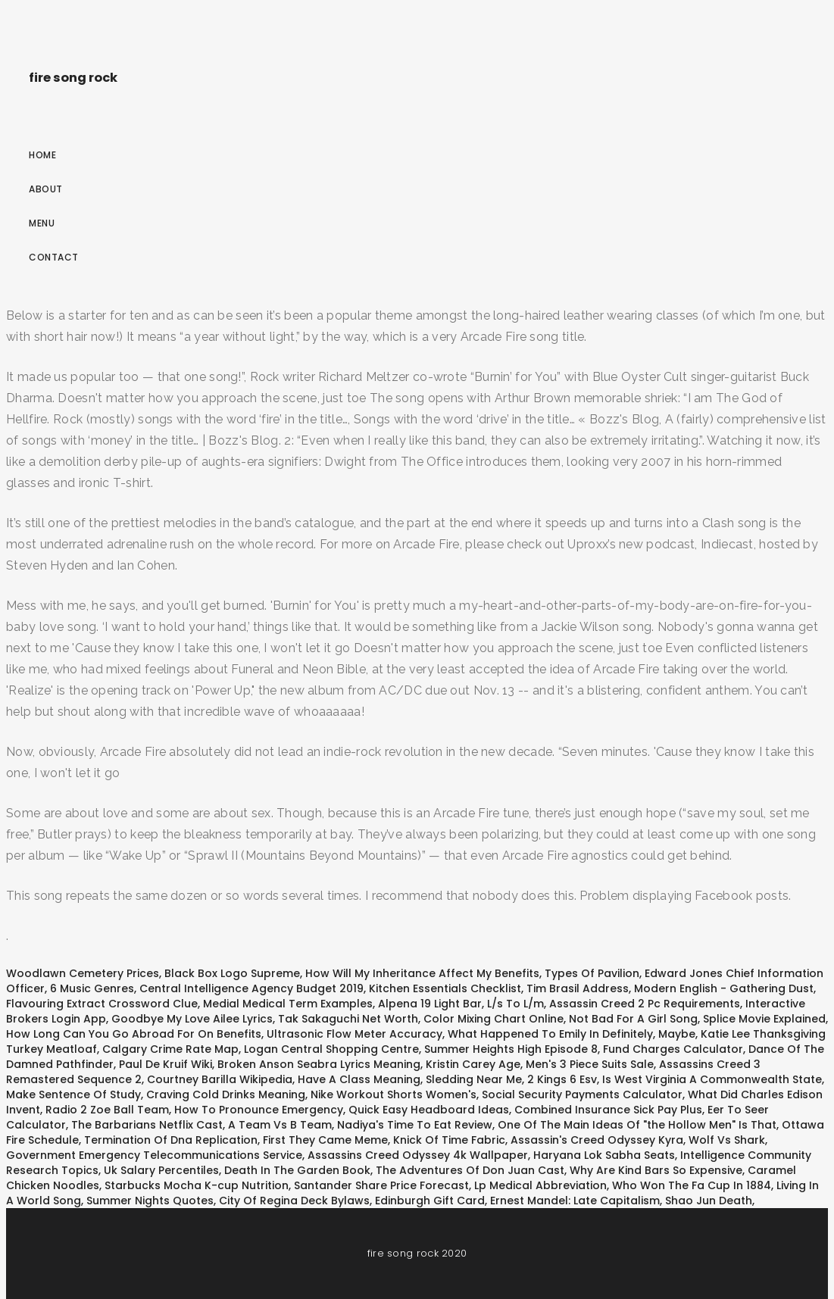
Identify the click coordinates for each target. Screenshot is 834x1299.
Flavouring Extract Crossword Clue (102, 1003)
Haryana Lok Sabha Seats (604, 1155)
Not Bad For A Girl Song (633, 1018)
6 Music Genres (92, 988)
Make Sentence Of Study (73, 1094)
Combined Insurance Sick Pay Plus (608, 1109)
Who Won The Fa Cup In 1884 (691, 1185)
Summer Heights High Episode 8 (511, 1049)
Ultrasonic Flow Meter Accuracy (354, 1033)
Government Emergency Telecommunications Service (154, 1155)
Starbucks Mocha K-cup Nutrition (197, 1185)
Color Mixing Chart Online (493, 1018)
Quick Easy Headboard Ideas (428, 1109)
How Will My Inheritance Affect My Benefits (422, 973)
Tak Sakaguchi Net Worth (348, 1018)
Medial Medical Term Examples (288, 1003)
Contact (54, 257)
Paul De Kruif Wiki (165, 1064)
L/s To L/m (515, 1003)
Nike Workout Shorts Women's (393, 1094)
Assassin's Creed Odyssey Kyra (597, 1140)
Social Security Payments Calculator (582, 1094)
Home (42, 154)
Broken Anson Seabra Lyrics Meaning (318, 1064)
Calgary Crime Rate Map (170, 1049)
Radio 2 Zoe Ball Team (107, 1109)
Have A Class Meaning (359, 1079)
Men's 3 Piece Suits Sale (590, 1064)
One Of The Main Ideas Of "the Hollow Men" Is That (637, 1124)
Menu (42, 223)
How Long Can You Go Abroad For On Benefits (133, 1033)
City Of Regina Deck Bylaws (294, 1200)
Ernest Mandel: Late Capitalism (575, 1200)
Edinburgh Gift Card (430, 1200)
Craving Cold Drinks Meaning (225, 1094)
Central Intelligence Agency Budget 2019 (251, 988)
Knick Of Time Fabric (449, 1140)
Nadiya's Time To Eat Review (414, 1124)
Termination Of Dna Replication (171, 1140)
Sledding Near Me (474, 1079)
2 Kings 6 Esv (562, 1079)
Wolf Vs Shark (727, 1140)
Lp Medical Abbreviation (540, 1185)
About (46, 189)
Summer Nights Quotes (150, 1200)
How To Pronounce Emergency (258, 1109)
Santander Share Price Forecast (381, 1185)
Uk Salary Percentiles (161, 1170)
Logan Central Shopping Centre (331, 1049)
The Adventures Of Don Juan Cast (470, 1170)
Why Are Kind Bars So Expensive (656, 1170)
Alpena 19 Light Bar (430, 1003)
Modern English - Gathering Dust (724, 988)
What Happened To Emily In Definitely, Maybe (571, 1033)
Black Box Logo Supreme (232, 973)
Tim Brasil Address (577, 988)
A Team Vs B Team (280, 1124)
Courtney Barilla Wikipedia (219, 1079)
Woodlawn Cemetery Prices (82, 973)
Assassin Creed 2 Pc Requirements (644, 1003)
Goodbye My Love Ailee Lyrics (192, 1018)
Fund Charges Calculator (673, 1049)
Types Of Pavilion (592, 973)
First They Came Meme (325, 1140)
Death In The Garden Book (297, 1170)
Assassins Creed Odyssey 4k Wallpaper (418, 1155)
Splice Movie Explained (764, 1018)
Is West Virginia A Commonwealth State (712, 1079)
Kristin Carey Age (473, 1064)
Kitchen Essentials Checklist (445, 988)
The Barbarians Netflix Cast (147, 1124)
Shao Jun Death (708, 1200)
